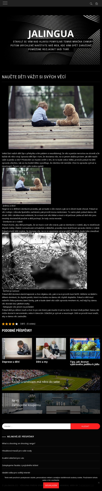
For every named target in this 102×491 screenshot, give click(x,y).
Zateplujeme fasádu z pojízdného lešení (20, 465)
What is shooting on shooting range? (18, 443)
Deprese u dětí (11, 361)
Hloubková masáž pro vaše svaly (17, 450)
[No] (98, 482)
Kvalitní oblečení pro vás (13, 458)
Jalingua (51, 33)
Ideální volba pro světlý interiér (16, 472)
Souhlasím (51, 485)
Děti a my (42, 361)
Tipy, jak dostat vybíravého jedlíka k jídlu (84, 363)
